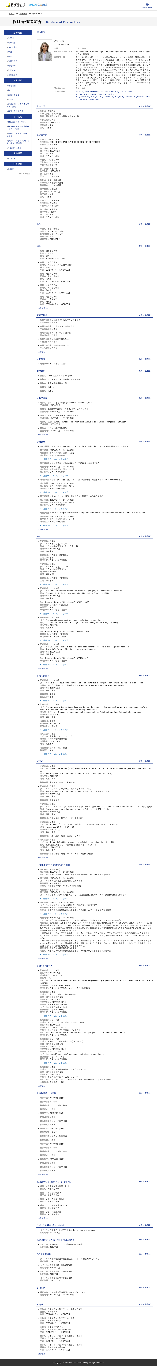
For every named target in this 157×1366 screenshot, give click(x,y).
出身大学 (12, 43)
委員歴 (11, 169)
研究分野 (12, 66)
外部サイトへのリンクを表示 (54, 459)
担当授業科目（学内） (17, 122)
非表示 (147, 106)
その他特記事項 (14, 148)
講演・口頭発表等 (15, 111)
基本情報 (12, 38)
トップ (11, 14)
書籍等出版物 (14, 95)
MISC (10, 99)
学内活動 (12, 158)
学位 (10, 52)
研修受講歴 (13, 75)
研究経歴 (12, 86)
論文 (10, 90)
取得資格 (12, 70)
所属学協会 (13, 61)
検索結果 (23, 14)
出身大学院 (13, 47)
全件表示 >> (43, 308)
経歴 (10, 56)
